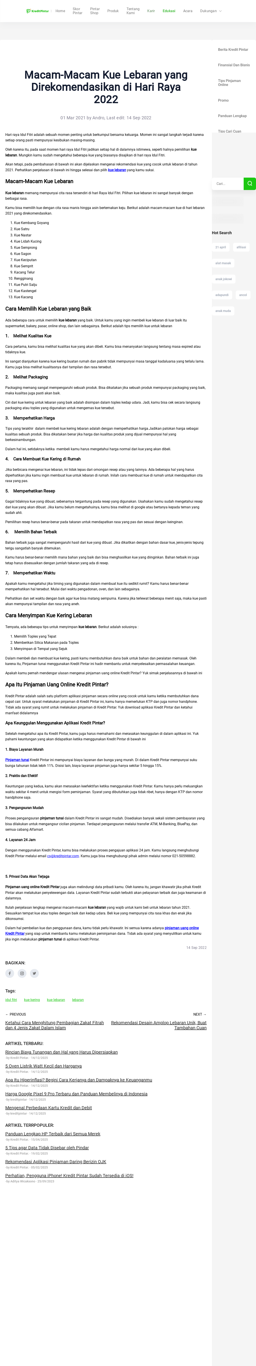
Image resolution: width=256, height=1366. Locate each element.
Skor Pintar (95, 11)
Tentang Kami (133, 11)
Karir (151, 11)
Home (77, 11)
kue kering (32, 1000)
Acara (187, 11)
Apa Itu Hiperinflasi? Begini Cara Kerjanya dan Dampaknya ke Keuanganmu (78, 1080)
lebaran (78, 1000)
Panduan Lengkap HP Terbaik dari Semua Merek (52, 1133)
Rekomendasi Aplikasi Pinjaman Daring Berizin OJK (55, 1161)
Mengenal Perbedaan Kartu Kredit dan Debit (48, 1107)
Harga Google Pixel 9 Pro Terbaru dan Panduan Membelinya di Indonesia (76, 1093)
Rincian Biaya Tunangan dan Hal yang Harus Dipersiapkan (61, 1052)
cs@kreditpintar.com (63, 856)
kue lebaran (56, 1000)
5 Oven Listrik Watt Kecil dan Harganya (43, 1066)
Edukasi (169, 11)
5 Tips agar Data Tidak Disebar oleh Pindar (47, 1147)
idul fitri (11, 1000)
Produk (113, 11)
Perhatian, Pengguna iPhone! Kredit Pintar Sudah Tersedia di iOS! (69, 1175)
